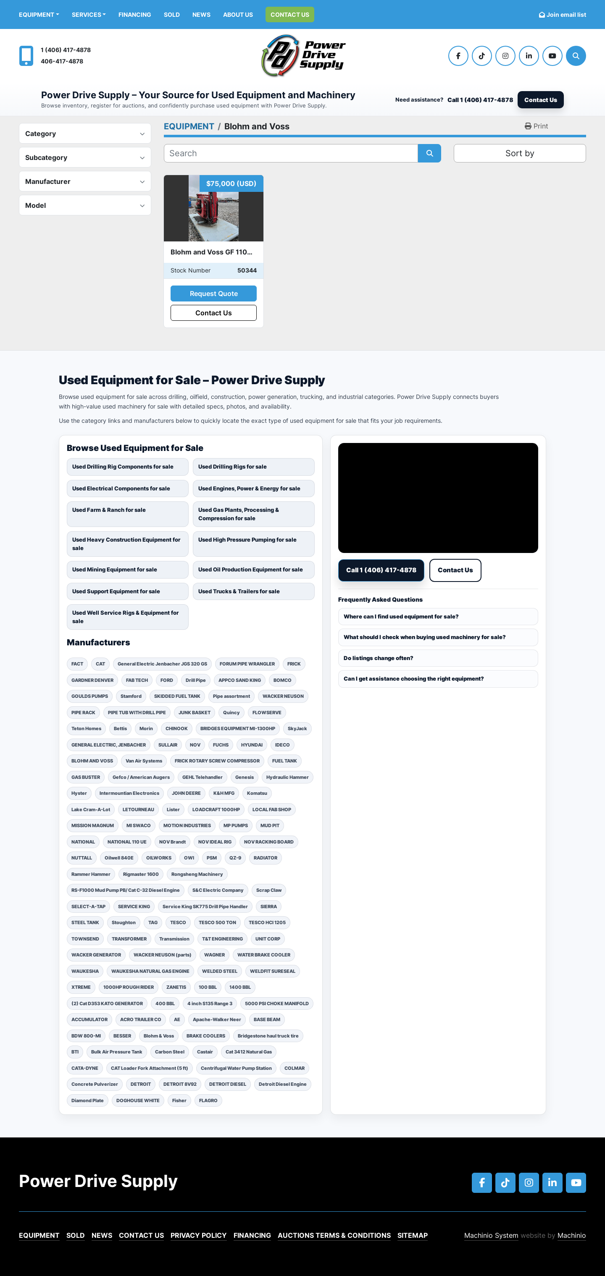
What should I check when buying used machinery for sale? (425, 637)
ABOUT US (238, 14)
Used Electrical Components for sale (121, 488)
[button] (39, 14)
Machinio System (491, 1235)
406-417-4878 (62, 61)
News (201, 14)
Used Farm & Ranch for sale (109, 509)
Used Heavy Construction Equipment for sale (126, 543)
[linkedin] (529, 56)
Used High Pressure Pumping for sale (247, 539)
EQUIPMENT (36, 14)
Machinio (572, 1235)
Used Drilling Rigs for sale (232, 466)
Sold (172, 14)
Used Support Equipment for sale (116, 591)
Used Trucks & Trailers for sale (239, 591)
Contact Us (290, 14)
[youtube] (552, 56)
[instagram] (505, 56)
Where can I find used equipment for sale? (401, 616)
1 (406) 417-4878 (66, 49)
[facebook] (458, 56)
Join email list (566, 14)
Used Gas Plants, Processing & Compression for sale (238, 513)
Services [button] (86, 14)
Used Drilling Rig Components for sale (123, 466)
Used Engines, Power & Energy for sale (249, 488)
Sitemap (412, 1235)
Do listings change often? (378, 658)
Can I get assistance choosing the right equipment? (414, 678)
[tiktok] (482, 56)
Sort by (519, 153)
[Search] (576, 56)
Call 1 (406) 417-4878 (480, 99)
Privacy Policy (199, 1235)
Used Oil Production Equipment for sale (250, 569)
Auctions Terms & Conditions (334, 1235)
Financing (134, 14)
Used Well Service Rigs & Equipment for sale (125, 616)
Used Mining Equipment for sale (114, 569)
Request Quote (214, 293)
